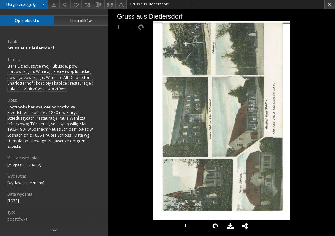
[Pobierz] (53, 4)
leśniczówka (34, 88)
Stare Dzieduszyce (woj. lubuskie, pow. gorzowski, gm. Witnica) (42, 68)
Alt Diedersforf (77, 77)
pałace (13, 88)
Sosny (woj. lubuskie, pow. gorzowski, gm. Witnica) (49, 74)
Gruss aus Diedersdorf (30, 48)
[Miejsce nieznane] (24, 164)
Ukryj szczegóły (26, 4)
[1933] (13, 201)
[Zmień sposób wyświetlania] (87, 4)
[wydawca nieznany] (25, 183)
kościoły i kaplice (51, 83)
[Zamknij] (329, 4)
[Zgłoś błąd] (121, 4)
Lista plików (81, 20)
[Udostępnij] (64, 4)
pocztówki (57, 88)
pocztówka (17, 219)
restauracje (80, 83)
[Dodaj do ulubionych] (76, 4)
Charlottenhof (20, 83)
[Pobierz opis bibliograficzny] (98, 4)
